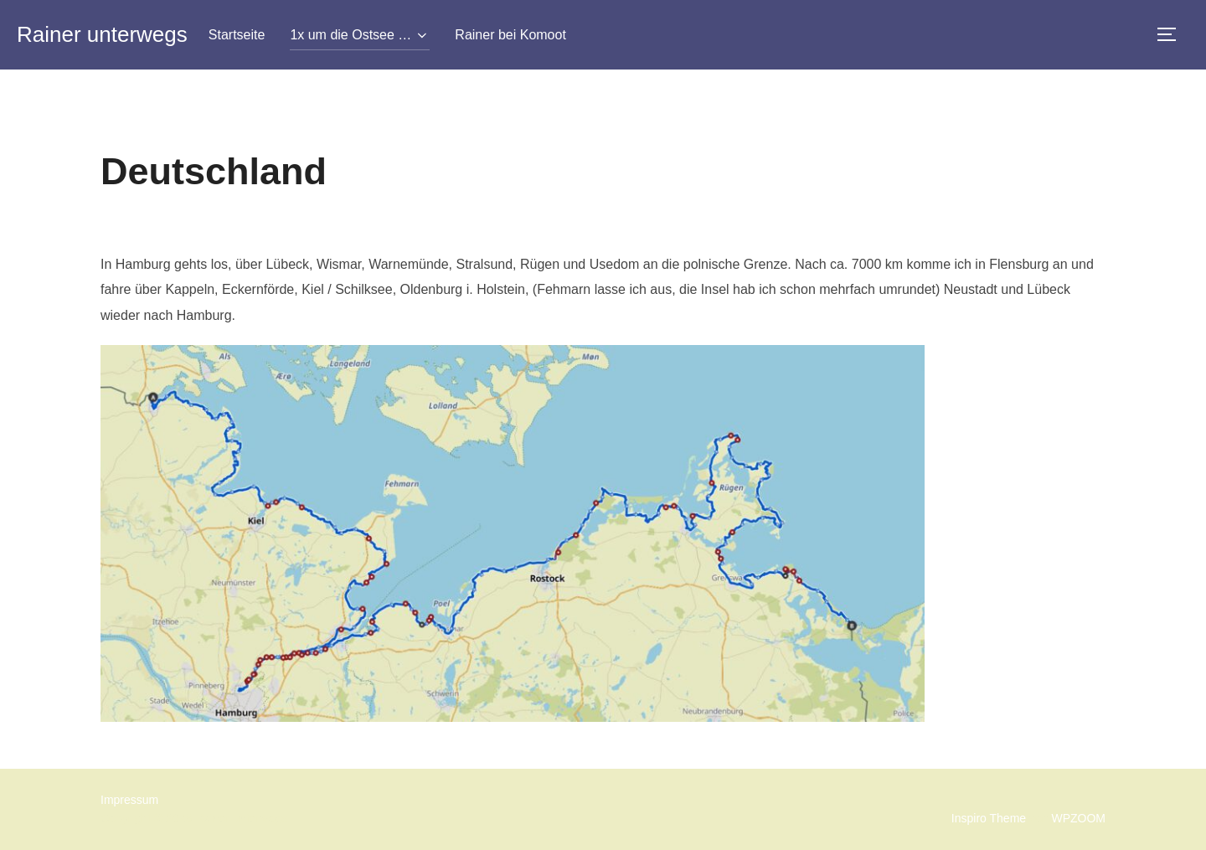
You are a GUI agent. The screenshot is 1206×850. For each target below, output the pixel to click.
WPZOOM (1078, 818)
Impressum (129, 799)
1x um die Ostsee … (360, 35)
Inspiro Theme (988, 818)
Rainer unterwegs (102, 34)
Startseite (237, 35)
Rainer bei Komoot (510, 35)
